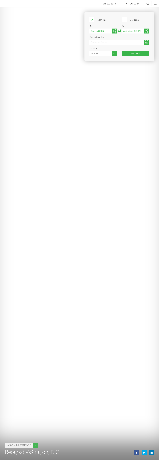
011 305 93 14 (132, 3)
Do (123, 26)
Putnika (93, 48)
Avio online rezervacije (19, 445)
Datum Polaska (96, 37)
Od (90, 26)
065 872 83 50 (109, 3)
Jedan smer (102, 19)
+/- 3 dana (134, 19)
